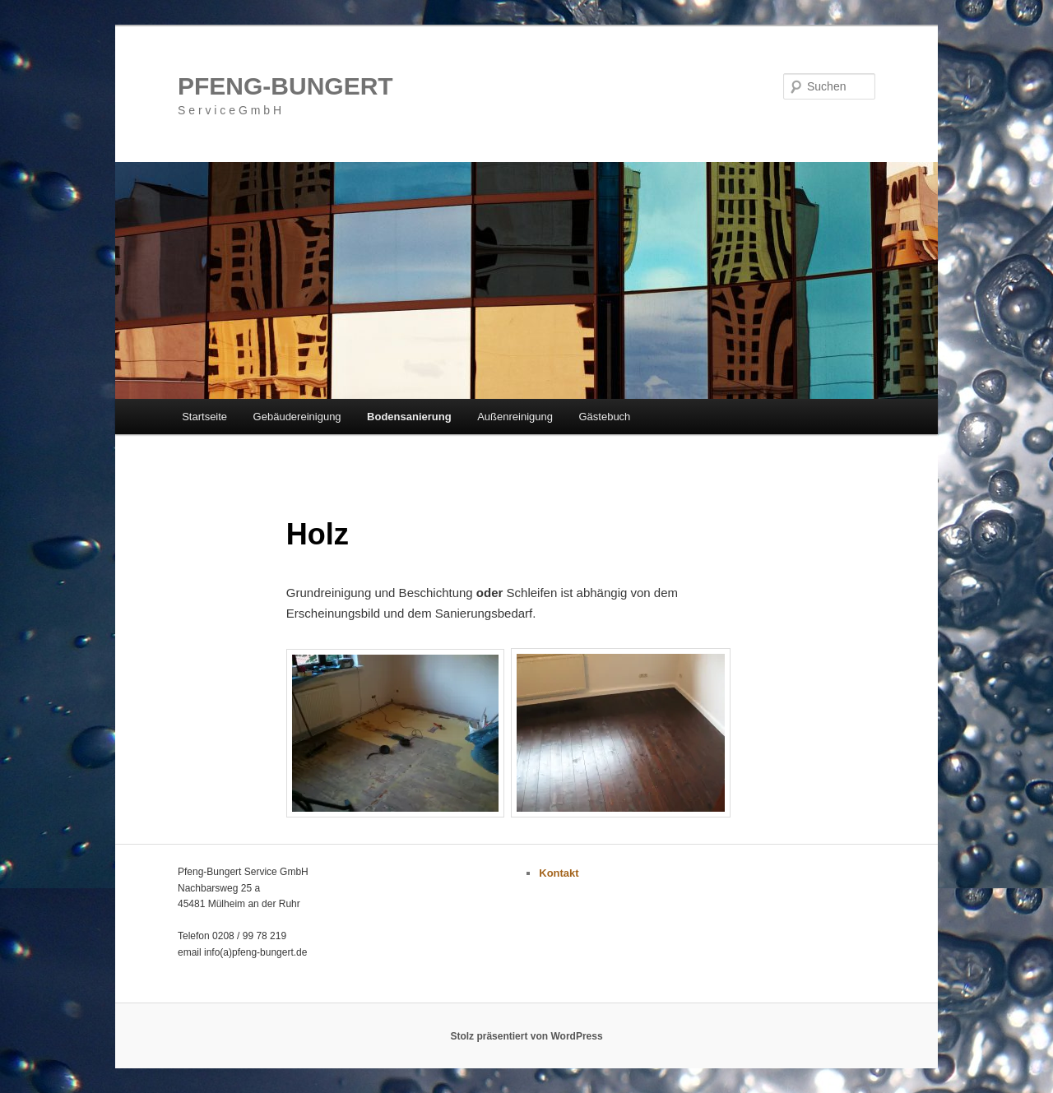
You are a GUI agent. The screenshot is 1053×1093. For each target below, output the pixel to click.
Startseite (204, 416)
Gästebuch (604, 416)
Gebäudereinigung (297, 416)
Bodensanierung (409, 416)
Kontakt (558, 873)
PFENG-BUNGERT (285, 86)
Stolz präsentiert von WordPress (526, 1036)
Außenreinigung (515, 416)
